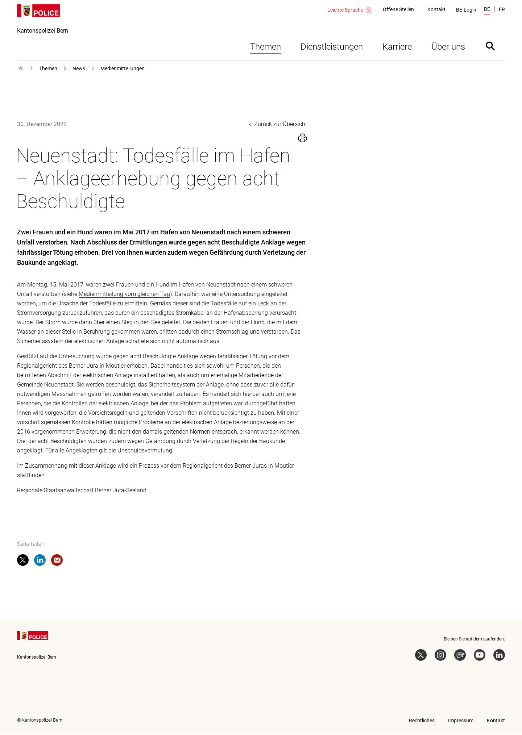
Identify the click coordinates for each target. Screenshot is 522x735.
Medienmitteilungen (122, 69)
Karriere (397, 47)
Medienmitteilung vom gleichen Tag (124, 294)
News (78, 69)
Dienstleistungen (332, 47)
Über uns (448, 47)
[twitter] (23, 562)
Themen (265, 47)
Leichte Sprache (349, 10)
